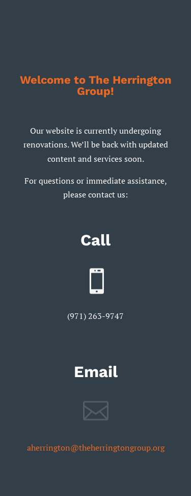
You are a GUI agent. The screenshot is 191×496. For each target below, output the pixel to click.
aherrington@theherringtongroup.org (96, 447)
